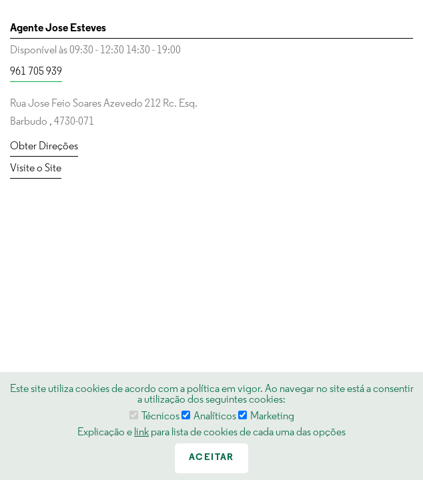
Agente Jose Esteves (58, 28)
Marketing (266, 416)
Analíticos (208, 416)
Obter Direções (44, 146)
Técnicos (154, 416)
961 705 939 (36, 72)
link (141, 432)
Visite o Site (35, 168)
